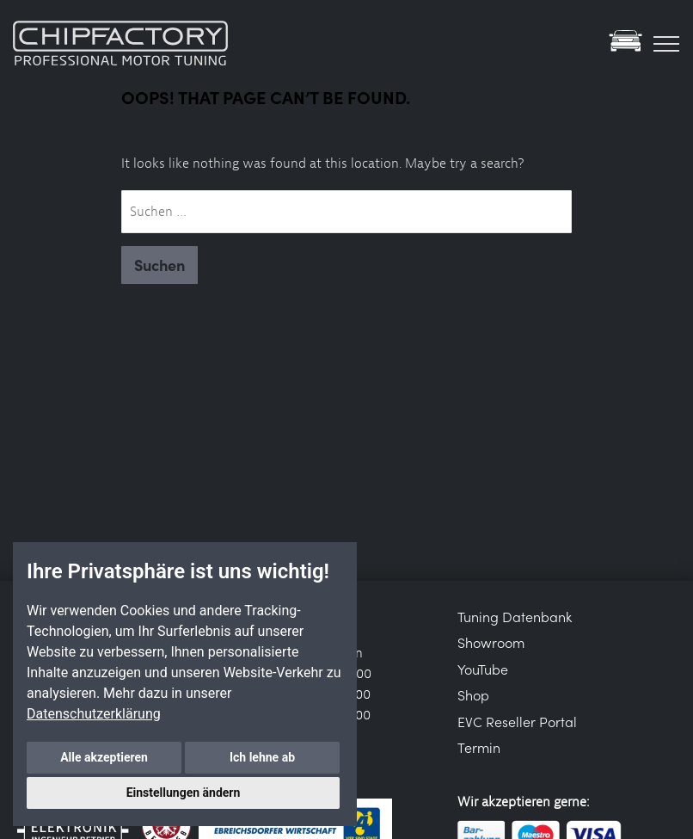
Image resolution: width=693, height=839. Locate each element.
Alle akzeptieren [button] (104, 757)
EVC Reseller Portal (517, 721)
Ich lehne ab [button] (262, 757)
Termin (478, 746)
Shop (473, 694)
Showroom (490, 641)
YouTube (482, 668)
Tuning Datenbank (514, 616)
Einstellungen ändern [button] (183, 792)
